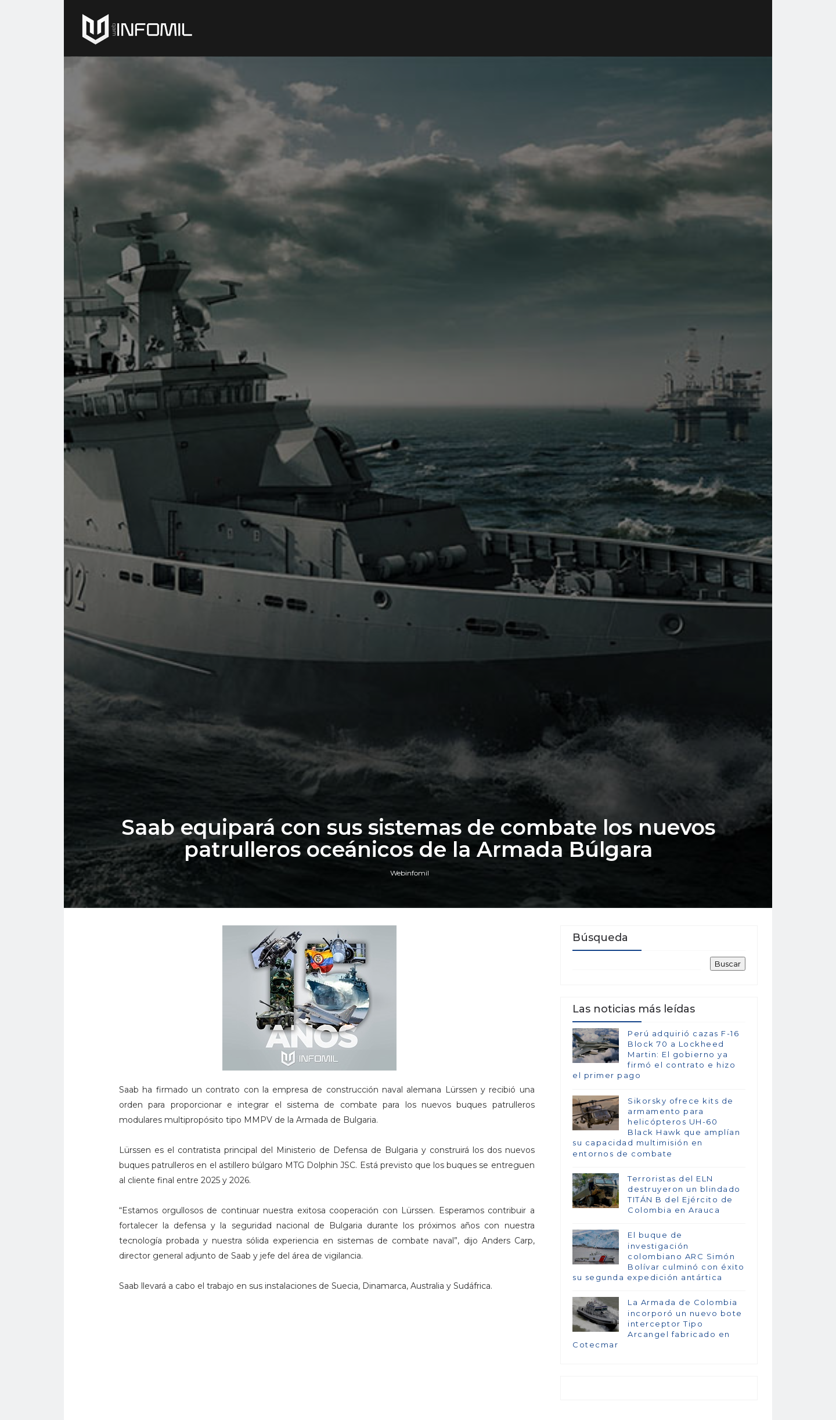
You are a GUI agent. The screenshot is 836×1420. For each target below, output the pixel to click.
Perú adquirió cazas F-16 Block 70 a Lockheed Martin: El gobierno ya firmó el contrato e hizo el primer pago (655, 1054)
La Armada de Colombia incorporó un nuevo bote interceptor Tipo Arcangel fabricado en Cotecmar (657, 1323)
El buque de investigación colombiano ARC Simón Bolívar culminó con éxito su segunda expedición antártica (658, 1256)
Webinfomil (409, 872)
